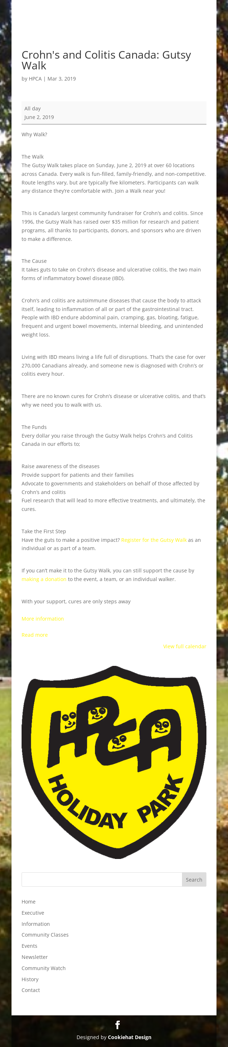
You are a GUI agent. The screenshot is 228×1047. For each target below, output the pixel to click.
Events (29, 945)
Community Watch (44, 968)
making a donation (45, 579)
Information (36, 923)
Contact (31, 990)
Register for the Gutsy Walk (154, 539)
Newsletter (35, 957)
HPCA (35, 78)
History (30, 979)
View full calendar (184, 646)
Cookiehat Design (129, 1037)
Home (29, 901)
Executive (33, 912)
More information (43, 618)
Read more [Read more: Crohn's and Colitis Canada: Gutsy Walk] (35, 634)
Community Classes (45, 934)
